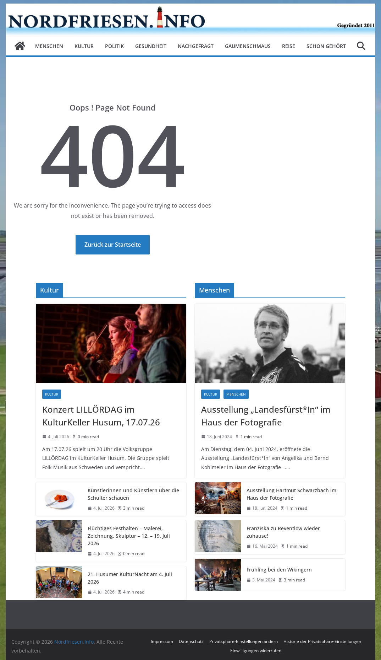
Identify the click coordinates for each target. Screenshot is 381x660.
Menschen (49, 46)
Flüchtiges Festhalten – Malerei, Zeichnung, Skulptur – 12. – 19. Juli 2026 (129, 536)
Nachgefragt (196, 46)
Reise (288, 46)
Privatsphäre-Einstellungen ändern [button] (243, 641)
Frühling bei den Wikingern (279, 569)
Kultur (84, 46)
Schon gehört (326, 46)
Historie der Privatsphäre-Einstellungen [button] (322, 641)
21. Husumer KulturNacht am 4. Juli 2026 (130, 578)
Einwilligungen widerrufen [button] (255, 651)
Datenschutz (191, 641)
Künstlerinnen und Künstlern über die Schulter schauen (133, 494)
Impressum (162, 641)
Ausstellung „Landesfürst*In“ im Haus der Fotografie (266, 415)
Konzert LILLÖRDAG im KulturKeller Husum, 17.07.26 (101, 415)
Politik (114, 46)
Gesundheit (150, 46)
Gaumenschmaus (248, 46)
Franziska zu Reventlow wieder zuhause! (283, 532)
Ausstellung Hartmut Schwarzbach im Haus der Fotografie (291, 494)
